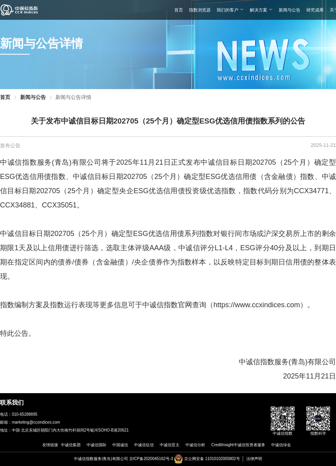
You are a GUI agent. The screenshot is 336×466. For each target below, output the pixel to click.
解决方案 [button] (261, 9)
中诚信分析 (195, 445)
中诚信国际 (96, 445)
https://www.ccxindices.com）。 (263, 305)
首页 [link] (5, 97)
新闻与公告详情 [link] (73, 97)
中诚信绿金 (281, 445)
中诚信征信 (144, 445)
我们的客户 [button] (230, 9)
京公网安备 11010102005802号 (212, 458)
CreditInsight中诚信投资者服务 (238, 445)
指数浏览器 (200, 10)
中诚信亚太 (169, 445)
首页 (178, 10)
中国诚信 (120, 445)
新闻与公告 (289, 10)
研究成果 (315, 10)
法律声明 (254, 458)
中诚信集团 (71, 445)
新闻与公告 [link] (33, 97)
